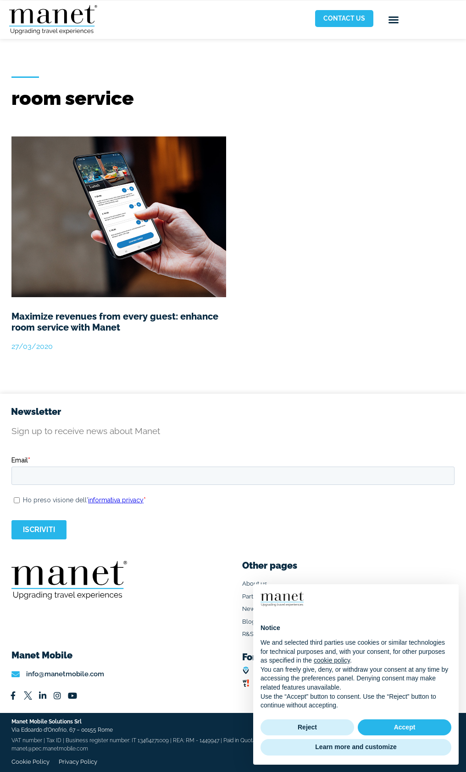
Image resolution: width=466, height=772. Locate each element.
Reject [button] (307, 727)
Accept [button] (405, 727)
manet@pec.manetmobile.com (49, 748)
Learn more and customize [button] (355, 746)
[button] (393, 19)
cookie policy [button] (332, 660)
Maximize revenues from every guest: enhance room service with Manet (114, 322)
